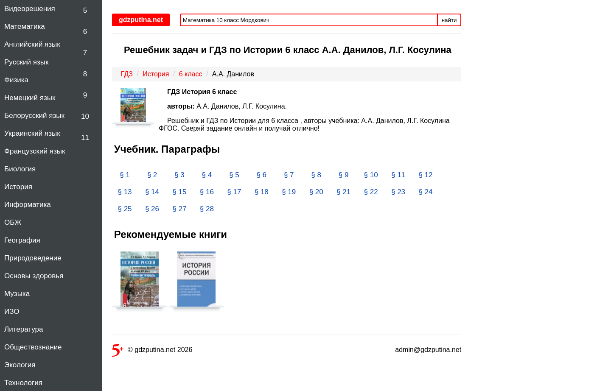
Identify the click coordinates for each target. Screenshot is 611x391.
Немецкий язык (29, 98)
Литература (23, 329)
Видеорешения (29, 9)
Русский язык (26, 62)
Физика (16, 80)
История (18, 187)
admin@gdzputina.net (428, 349)
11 (85, 138)
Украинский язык (32, 133)
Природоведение (33, 258)
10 (85, 116)
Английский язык (32, 44)
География (22, 240)
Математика (24, 26)
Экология (19, 365)
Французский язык (34, 151)
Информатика (27, 205)
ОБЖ (12, 222)
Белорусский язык (34, 116)
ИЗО (12, 311)
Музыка (17, 294)
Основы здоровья (33, 276)
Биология (20, 169)
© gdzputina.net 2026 (152, 351)
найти (449, 20)
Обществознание (33, 347)
